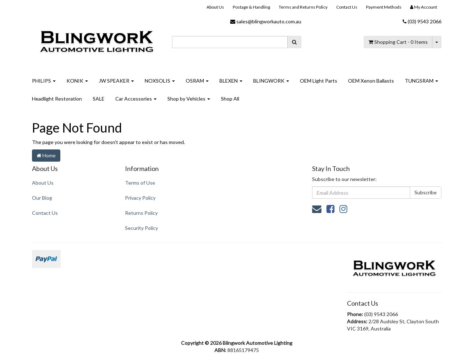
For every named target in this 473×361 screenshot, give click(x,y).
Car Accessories (136, 99)
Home (46, 155)
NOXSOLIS (160, 81)
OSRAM (197, 81)
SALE (99, 99)
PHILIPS (44, 81)
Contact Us (346, 7)
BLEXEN (230, 81)
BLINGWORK (271, 81)
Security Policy (141, 228)
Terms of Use (140, 183)
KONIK (77, 81)
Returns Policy (141, 213)
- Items (398, 42)
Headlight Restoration (57, 99)
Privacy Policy (140, 198)
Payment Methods (384, 7)
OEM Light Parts (318, 81)
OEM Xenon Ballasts (371, 81)
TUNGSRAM (421, 81)
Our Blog (42, 198)
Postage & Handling (251, 7)
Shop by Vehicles (188, 99)
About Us (215, 7)
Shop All (230, 99)
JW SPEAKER (116, 81)
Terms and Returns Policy (303, 7)
